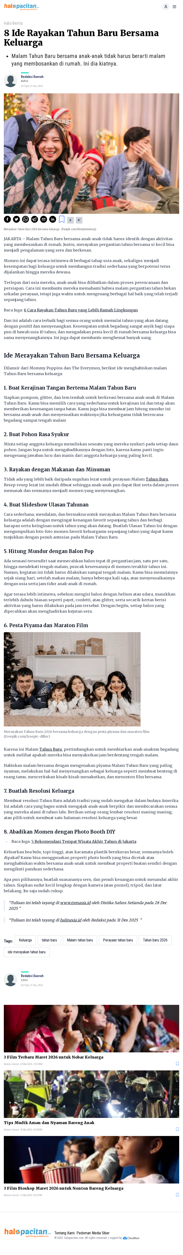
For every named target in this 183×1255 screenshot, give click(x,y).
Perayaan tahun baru (118, 940)
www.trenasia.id (75, 902)
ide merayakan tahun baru (27, 952)
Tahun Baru (157, 479)
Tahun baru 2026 (155, 940)
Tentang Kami (64, 1233)
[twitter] (16, 219)
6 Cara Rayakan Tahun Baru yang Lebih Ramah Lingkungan (81, 310)
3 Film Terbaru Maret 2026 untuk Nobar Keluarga (53, 1057)
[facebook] (7, 219)
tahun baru (49, 940)
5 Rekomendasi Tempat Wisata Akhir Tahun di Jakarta (83, 841)
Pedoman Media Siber (93, 1233)
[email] (43, 219)
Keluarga (25, 940)
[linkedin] (52, 219)
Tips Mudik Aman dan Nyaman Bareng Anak (49, 1122)
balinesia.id (70, 920)
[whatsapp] (25, 219)
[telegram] (34, 219)
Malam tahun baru (80, 940)
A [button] (70, 220)
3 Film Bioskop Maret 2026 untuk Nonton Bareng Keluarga (63, 1188)
